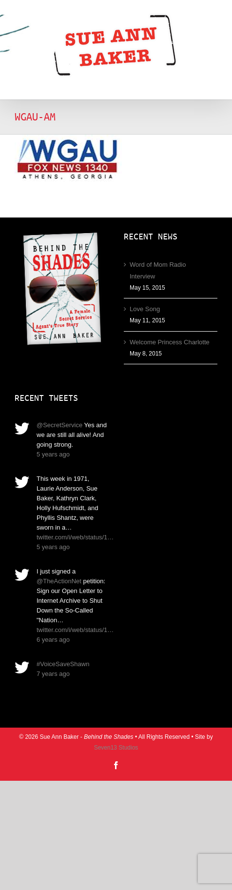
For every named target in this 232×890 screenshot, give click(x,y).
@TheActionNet (59, 581)
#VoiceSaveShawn (63, 664)
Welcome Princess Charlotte (170, 342)
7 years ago (53, 673)
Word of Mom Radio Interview (158, 270)
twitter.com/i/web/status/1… (75, 537)
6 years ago (53, 639)
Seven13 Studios (116, 747)
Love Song (145, 309)
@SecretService (59, 425)
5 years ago (53, 454)
